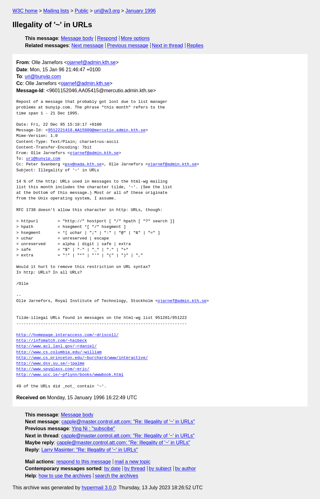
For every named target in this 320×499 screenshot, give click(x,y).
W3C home (25, 10)
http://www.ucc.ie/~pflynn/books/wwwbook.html (69, 375)
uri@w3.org (107, 10)
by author (185, 468)
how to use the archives (65, 475)
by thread (134, 468)
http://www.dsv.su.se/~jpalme (50, 363)
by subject (160, 468)
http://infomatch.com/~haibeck (51, 341)
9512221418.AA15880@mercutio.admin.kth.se (96, 130)
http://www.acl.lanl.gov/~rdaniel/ (56, 346)
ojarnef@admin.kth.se (91, 62)
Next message (87, 45)
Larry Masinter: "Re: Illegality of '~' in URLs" (89, 449)
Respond (107, 38)
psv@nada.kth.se (83, 164)
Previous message (127, 45)
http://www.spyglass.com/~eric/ (52, 369)
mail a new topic (133, 461)
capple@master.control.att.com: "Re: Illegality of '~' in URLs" (128, 421)
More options (135, 38)
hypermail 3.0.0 (99, 487)
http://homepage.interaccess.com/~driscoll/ (67, 335)
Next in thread (167, 45)
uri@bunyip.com (43, 76)
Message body (77, 38)
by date (112, 468)
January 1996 (140, 10)
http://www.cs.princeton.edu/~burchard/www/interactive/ (82, 358)
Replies (195, 45)
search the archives (116, 475)
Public (81, 10)
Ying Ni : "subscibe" (93, 428)
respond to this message (83, 461)
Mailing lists (56, 10)
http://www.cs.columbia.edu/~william (59, 352)
